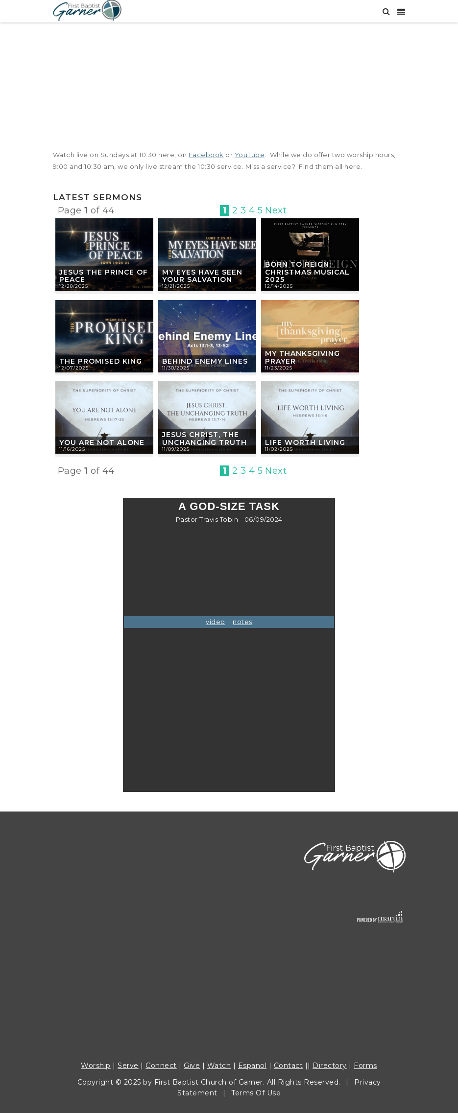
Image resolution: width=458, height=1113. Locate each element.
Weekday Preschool (89, 969)
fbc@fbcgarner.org (124, 982)
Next (276, 210)
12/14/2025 (279, 286)
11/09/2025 (176, 449)
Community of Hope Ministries (109, 945)
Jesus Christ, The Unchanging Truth (204, 438)
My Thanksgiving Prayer (302, 357)
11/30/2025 (176, 368)
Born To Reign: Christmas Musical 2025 (307, 272)
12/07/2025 (74, 368)
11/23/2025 (278, 368)
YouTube (250, 155)
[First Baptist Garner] (87, 10)
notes (242, 622)
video (215, 622)
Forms (365, 1065)
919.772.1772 (76, 895)
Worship (96, 1065)
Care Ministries (80, 932)
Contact (288, 1065)
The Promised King (100, 361)
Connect (161, 1065)
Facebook (206, 155)
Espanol (252, 1065)
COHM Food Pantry (89, 957)
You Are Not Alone (102, 442)
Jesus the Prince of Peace (103, 276)
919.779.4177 (152, 969)
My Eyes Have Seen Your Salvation (202, 276)
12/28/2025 (73, 286)
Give (192, 1065)
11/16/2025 (72, 449)
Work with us (76, 994)
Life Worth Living (305, 442)
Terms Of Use (256, 1093)
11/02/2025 (279, 449)
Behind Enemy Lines (205, 361)
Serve (128, 1065)
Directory (330, 1065)
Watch (219, 1065)
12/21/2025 (176, 286)
